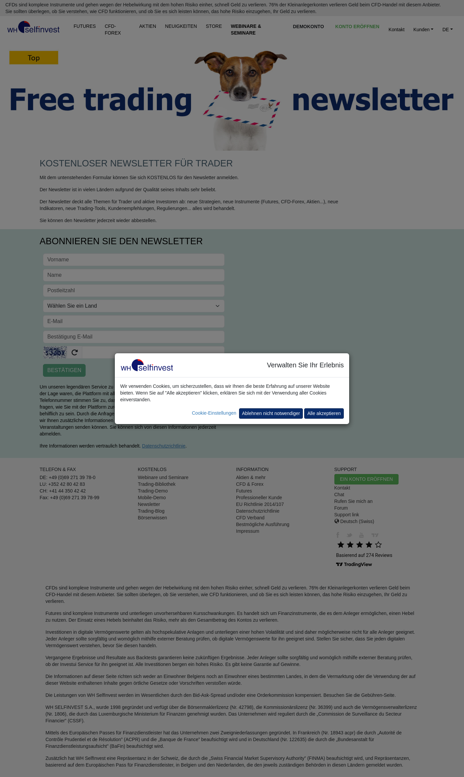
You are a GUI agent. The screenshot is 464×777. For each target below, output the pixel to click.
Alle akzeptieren (324, 413)
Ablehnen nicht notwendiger (271, 413)
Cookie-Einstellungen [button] (214, 413)
